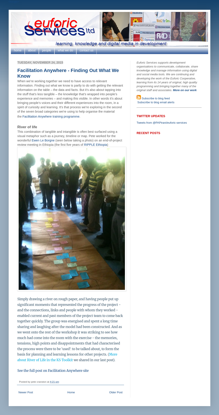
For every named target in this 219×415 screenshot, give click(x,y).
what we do (65, 50)
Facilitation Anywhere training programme (50, 116)
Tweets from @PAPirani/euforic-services (162, 122)
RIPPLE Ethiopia (95, 144)
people (46, 50)
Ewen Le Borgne (43, 140)
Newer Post (25, 392)
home (17, 50)
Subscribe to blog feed (155, 98)
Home (71, 392)
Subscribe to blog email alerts (155, 102)
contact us (86, 50)
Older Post (116, 392)
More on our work (185, 90)
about (32, 50)
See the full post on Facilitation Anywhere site (53, 371)
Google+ (14, 1)
